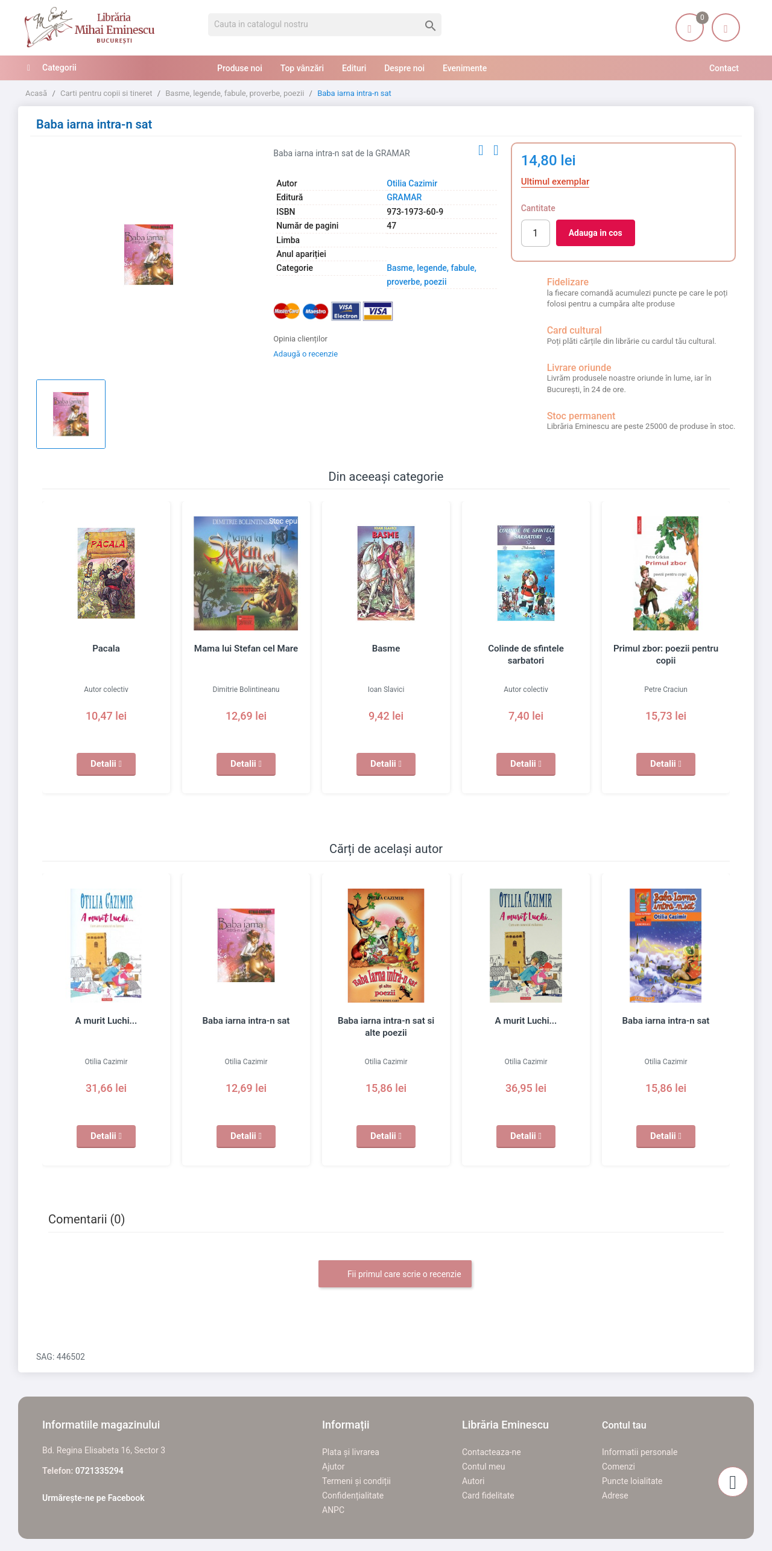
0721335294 (99, 1471)
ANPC (333, 1510)
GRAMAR (404, 197)
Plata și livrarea (350, 1452)
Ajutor (333, 1466)
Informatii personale (639, 1452)
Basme (386, 648)
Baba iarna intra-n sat (246, 1020)
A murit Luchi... (106, 1020)
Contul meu (483, 1466)
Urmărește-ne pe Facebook (93, 1498)
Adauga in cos (595, 233)
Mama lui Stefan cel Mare (246, 648)
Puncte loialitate (632, 1481)
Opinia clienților (300, 338)
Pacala (105, 648)
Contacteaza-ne (491, 1452)
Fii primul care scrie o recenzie (395, 1275)
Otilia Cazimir (412, 183)
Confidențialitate (353, 1495)
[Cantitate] (535, 233)
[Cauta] (324, 24)
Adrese (615, 1495)
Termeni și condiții (356, 1481)
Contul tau (624, 1425)
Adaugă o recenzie (305, 353)
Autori (473, 1481)
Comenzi (618, 1466)
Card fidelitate (488, 1495)
